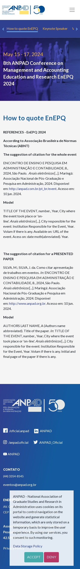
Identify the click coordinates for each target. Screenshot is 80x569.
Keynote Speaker (55, 28)
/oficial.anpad (16, 430)
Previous (3, 29)
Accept (34, 557)
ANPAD (43, 431)
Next (77, 29)
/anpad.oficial (15, 442)
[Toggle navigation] (72, 10)
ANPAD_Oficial (48, 442)
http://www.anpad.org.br (27, 303)
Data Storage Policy (27, 546)
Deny (51, 557)
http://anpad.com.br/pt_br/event (33, 189)
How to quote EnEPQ (22, 28)
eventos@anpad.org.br (19, 484)
